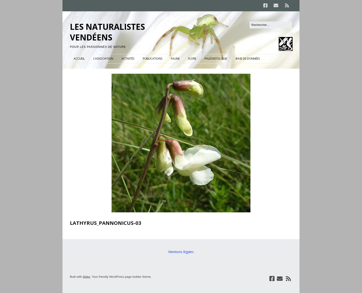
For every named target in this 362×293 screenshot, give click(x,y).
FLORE (192, 59)
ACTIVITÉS (128, 59)
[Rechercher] (271, 24)
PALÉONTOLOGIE (216, 59)
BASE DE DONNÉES (248, 59)
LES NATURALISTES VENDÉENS (107, 32)
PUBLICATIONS (152, 59)
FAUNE (175, 59)
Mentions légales (181, 252)
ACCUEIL (79, 59)
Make (86, 276)
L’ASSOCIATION (103, 59)
